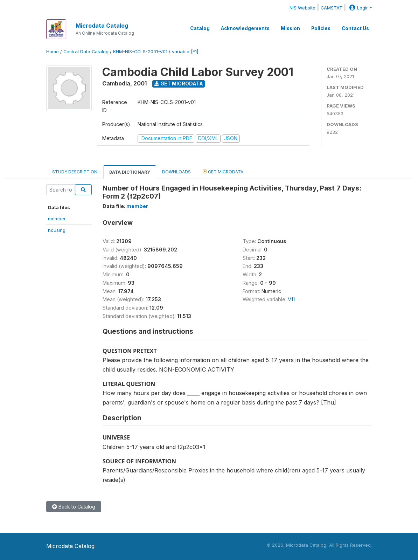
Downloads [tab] (176, 171)
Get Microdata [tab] (223, 171)
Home (52, 51)
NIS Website (302, 8)
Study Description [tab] (74, 171)
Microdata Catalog (102, 25)
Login (358, 8)
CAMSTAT (331, 8)
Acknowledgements (245, 28)
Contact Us (355, 28)
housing (56, 230)
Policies (320, 28)
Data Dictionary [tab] (129, 172)
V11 (291, 299)
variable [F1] (185, 51)
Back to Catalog (73, 507)
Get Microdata (178, 84)
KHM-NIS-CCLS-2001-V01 (140, 51)
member (57, 218)
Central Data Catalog (86, 51)
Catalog (200, 28)
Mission (290, 28)
